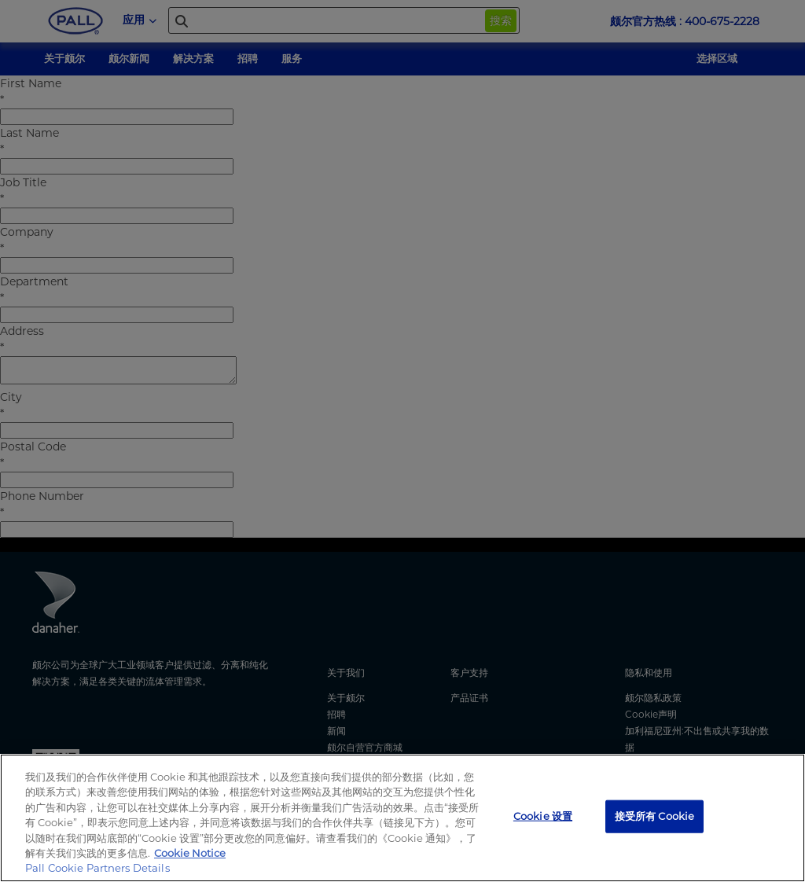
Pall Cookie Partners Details (97, 868)
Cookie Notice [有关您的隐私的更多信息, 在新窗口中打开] (190, 853)
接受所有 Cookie (654, 816)
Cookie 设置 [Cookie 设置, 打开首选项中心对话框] (542, 816)
